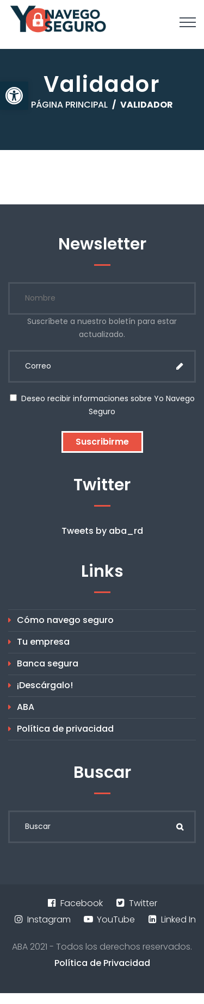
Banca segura (47, 663)
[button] (14, 96)
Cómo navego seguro (65, 620)
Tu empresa (43, 641)
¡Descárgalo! (45, 685)
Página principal (69, 104)
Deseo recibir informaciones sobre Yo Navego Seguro (102, 405)
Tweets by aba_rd (102, 531)
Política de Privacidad (102, 963)
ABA (25, 707)
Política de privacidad (65, 728)
